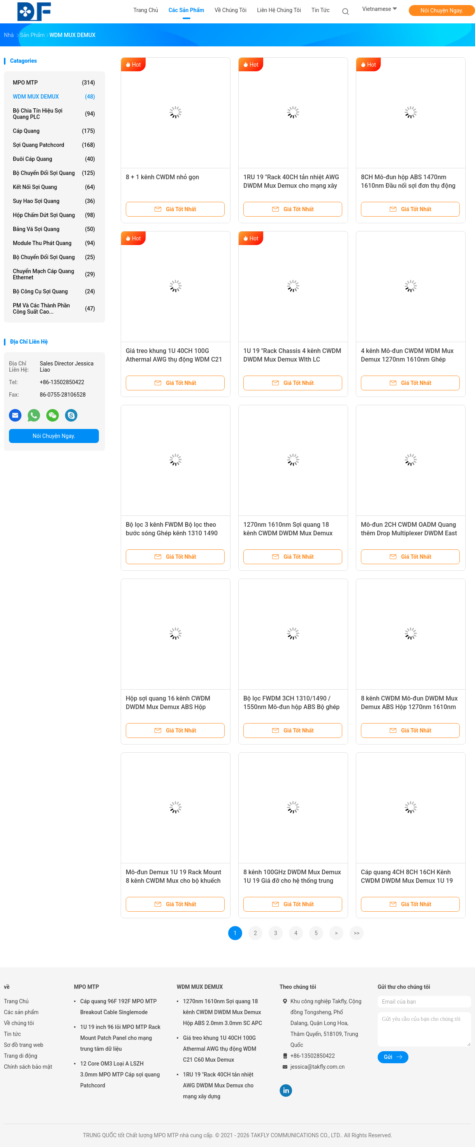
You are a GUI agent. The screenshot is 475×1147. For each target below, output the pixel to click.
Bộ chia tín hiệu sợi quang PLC (54, 114)
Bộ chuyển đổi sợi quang (54, 257)
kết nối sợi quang (54, 187)
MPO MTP (54, 82)
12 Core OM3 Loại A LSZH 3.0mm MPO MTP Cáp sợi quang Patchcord (120, 1075)
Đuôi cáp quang (54, 159)
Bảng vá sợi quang (54, 229)
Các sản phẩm (21, 1012)
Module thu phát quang (54, 243)
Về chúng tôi (19, 1023)
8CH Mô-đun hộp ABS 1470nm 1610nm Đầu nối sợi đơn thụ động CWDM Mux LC (408, 185)
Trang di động (20, 1056)
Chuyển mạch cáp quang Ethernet (54, 274)
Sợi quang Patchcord (54, 145)
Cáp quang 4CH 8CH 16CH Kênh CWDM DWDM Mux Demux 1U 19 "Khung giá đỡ (407, 880)
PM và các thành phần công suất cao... (54, 308)
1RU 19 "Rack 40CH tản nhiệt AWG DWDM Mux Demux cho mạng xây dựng (291, 185)
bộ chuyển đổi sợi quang (54, 173)
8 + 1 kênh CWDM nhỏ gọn (162, 177)
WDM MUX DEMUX (54, 97)
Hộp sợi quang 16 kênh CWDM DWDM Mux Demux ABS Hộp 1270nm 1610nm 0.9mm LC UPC (171, 707)
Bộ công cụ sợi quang (54, 291)
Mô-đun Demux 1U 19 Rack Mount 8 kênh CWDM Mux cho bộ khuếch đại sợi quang (173, 880)
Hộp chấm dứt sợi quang (54, 215)
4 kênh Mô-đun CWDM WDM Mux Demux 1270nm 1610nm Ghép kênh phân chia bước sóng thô (407, 359)
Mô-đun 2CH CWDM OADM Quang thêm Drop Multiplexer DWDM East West (409, 533)
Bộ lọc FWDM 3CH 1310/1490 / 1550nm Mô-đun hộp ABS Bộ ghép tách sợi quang (291, 707)
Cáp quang (54, 131)
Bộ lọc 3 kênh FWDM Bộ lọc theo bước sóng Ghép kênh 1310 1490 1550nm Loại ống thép (172, 533)
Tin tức (12, 1034)
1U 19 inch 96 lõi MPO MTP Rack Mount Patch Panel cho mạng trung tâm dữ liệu (120, 1038)
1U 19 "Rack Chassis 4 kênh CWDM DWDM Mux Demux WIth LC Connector (292, 359)
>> (357, 933)
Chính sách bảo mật (28, 1067)
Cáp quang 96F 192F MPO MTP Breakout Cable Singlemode (118, 1006)
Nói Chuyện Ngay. (441, 10)
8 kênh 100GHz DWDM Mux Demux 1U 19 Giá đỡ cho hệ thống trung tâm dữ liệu (292, 880)
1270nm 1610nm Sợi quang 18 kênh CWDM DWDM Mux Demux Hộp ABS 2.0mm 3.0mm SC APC (288, 533)
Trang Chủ (16, 1001)
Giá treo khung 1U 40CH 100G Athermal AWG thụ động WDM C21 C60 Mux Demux (174, 359)
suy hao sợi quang (54, 201)
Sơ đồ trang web (23, 1045)
